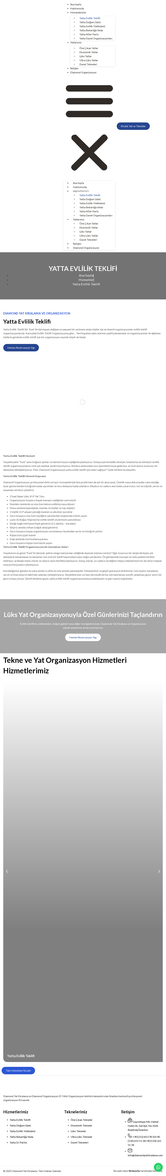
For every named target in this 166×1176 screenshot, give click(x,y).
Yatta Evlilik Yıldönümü (92, 26)
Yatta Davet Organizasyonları (95, 38)
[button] (89, 126)
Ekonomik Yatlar (88, 52)
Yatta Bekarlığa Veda (91, 30)
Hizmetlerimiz (78, 12)
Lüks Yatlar (85, 56)
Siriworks (134, 1170)
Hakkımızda (77, 8)
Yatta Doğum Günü (90, 22)
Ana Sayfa (75, 4)
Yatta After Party (89, 34)
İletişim (74, 68)
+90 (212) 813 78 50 (144, 1136)
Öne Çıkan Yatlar (88, 48)
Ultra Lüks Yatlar (88, 60)
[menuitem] (154, 126)
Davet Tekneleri (88, 64)
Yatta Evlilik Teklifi (89, 18)
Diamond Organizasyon (83, 72)
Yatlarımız (76, 42)
